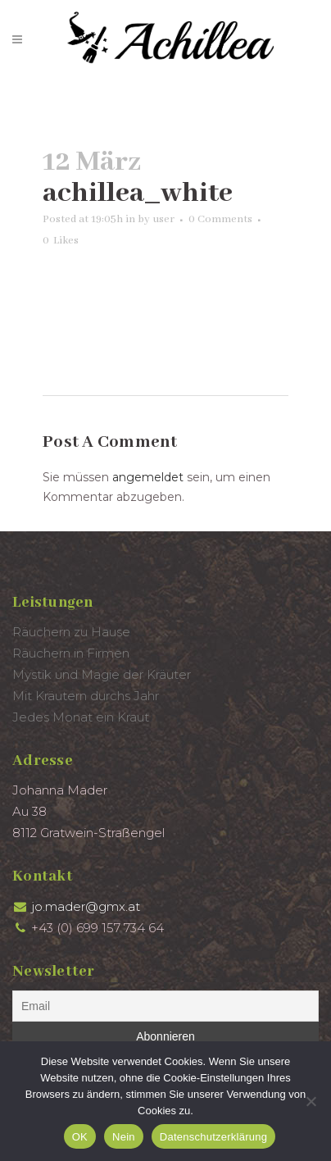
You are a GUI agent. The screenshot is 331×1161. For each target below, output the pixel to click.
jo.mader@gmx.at (85, 906)
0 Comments (220, 219)
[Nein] (310, 1101)
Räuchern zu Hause (71, 632)
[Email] (165, 1006)
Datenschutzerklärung (213, 1137)
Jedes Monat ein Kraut (80, 717)
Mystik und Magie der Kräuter (101, 674)
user (163, 219)
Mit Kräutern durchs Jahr (85, 695)
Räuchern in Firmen (70, 653)
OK (80, 1137)
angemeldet (148, 477)
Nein (123, 1137)
